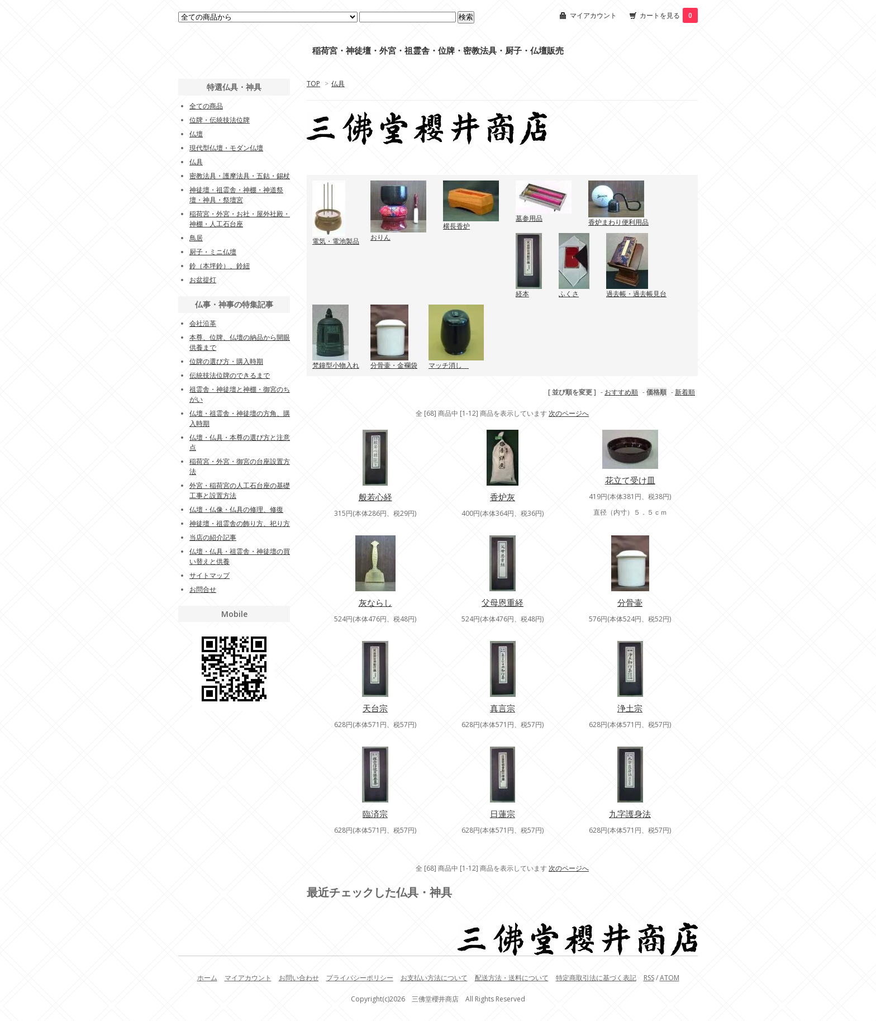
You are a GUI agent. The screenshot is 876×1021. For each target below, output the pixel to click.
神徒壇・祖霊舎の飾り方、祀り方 (239, 523)
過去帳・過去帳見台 (636, 293)
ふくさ (569, 293)
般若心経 (375, 496)
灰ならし (375, 602)
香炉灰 (502, 496)
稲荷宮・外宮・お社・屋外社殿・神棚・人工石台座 (239, 219)
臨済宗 (375, 813)
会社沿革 (202, 323)
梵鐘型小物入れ (335, 365)
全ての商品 (206, 106)
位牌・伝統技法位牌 (219, 120)
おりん (380, 237)
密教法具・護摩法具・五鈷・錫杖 (239, 176)
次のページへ (569, 413)
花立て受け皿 (630, 480)
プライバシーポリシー (359, 977)
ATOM (669, 977)
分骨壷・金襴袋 (393, 365)
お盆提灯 (202, 279)
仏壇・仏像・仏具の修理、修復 (236, 509)
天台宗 (375, 708)
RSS (649, 977)
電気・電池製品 (335, 241)
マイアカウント (593, 15)
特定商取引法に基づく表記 (596, 977)
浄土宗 (629, 708)
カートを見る (669, 15)
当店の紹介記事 (212, 537)
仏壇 (196, 134)
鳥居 (196, 238)
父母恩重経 (502, 602)
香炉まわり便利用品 (618, 222)
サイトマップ (209, 575)
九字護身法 (630, 813)
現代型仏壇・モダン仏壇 (226, 148)
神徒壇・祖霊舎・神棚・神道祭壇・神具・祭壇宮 (236, 195)
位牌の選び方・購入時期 (226, 361)
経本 (522, 293)
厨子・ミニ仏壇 (212, 252)
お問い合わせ (299, 977)
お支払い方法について (434, 977)
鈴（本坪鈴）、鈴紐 (219, 265)
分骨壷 (629, 602)
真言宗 (502, 708)
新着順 (685, 392)
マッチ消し (449, 365)
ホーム (207, 977)
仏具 (338, 83)
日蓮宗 (502, 813)
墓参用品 (529, 218)
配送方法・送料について (512, 977)
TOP (313, 83)
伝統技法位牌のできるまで (229, 375)
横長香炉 (456, 226)
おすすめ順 (621, 392)
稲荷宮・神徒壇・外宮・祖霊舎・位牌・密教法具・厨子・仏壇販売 (438, 50)
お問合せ (202, 589)
